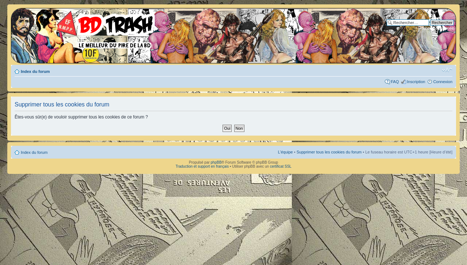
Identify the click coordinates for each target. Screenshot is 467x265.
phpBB (216, 162)
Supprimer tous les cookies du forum (329, 152)
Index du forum (35, 71)
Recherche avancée (436, 28)
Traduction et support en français (202, 166)
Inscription (416, 81)
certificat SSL (281, 166)
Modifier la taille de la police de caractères (447, 70)
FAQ (395, 81)
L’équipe (285, 152)
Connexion (442, 81)
